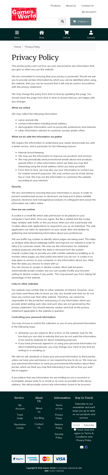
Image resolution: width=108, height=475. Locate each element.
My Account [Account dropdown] (88, 11)
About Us (71, 5)
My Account (19, 407)
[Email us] (81, 447)
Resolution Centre (20, 426)
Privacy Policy (59, 416)
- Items (80, 21)
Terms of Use (59, 407)
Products (56, 5)
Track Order (20, 416)
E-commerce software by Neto (69, 468)
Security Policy (59, 436)
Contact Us (87, 5)
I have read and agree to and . (84, 435)
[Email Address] (77, 425)
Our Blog (39, 417)
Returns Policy (59, 426)
